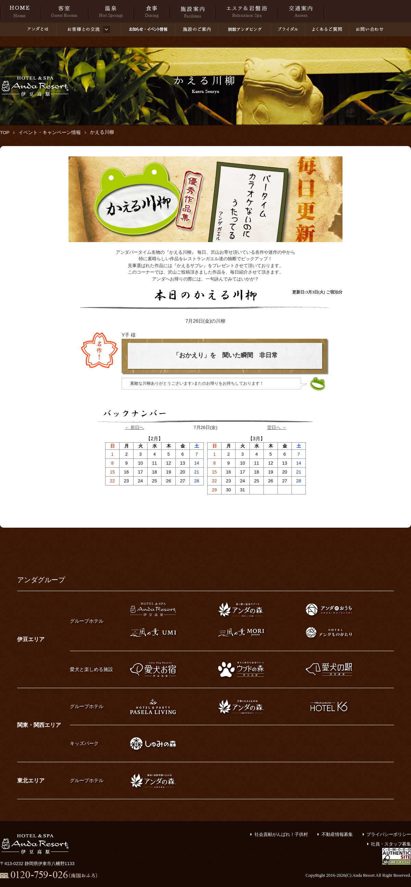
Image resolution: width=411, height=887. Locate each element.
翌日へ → (276, 427)
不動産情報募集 (337, 834)
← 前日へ (134, 427)
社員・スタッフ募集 (391, 844)
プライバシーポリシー (388, 834)
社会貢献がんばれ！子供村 (281, 834)
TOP (5, 132)
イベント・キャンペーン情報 (49, 132)
